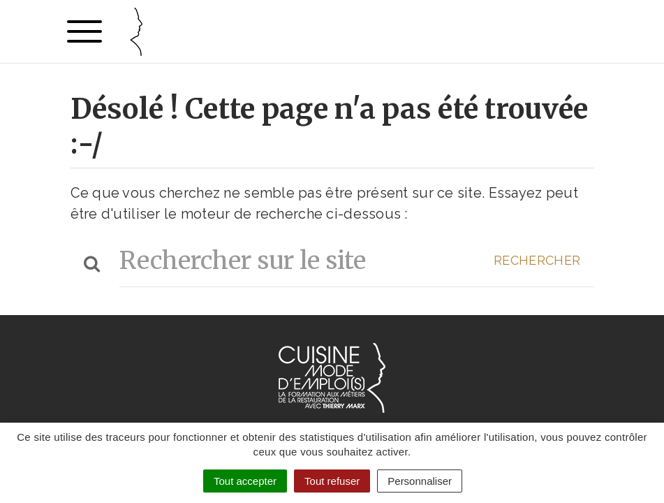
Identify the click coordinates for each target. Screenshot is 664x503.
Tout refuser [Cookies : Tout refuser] (332, 481)
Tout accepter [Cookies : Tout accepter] (245, 481)
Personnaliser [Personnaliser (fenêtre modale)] (420, 481)
